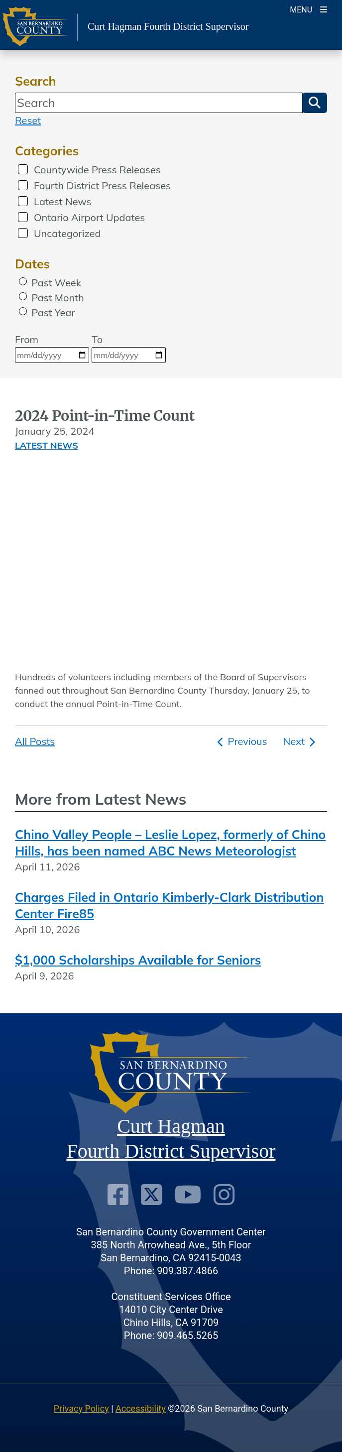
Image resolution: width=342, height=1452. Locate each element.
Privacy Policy (81, 1408)
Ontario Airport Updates (89, 217)
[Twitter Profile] (151, 1195)
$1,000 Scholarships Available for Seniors (138, 960)
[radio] (23, 281)
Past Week (56, 282)
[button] (314, 103)
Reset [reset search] (28, 120)
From (52, 348)
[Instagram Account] (224, 1195)
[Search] (159, 103)
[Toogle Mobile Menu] (308, 8)
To (129, 348)
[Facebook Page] (118, 1195)
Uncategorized (67, 233)
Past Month (57, 297)
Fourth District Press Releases (102, 185)
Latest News (63, 201)
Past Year (53, 312)
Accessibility (140, 1408)
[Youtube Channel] (187, 1195)
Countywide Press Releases (97, 169)
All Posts (35, 741)
